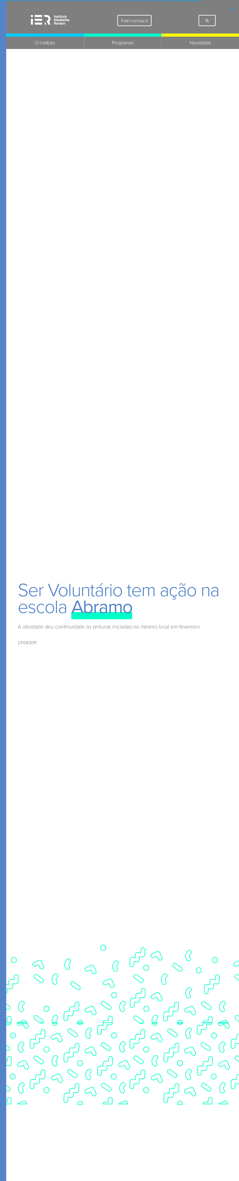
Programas (122, 42)
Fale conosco (134, 20)
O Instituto (45, 42)
